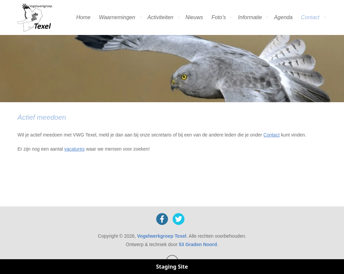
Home (83, 17)
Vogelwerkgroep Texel (161, 236)
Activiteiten (160, 17)
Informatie (250, 17)
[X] (178, 219)
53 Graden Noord (198, 244)
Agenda (283, 17)
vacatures (74, 149)
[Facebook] (162, 219)
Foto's (218, 17)
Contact (310, 17)
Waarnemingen (117, 17)
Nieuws (194, 17)
